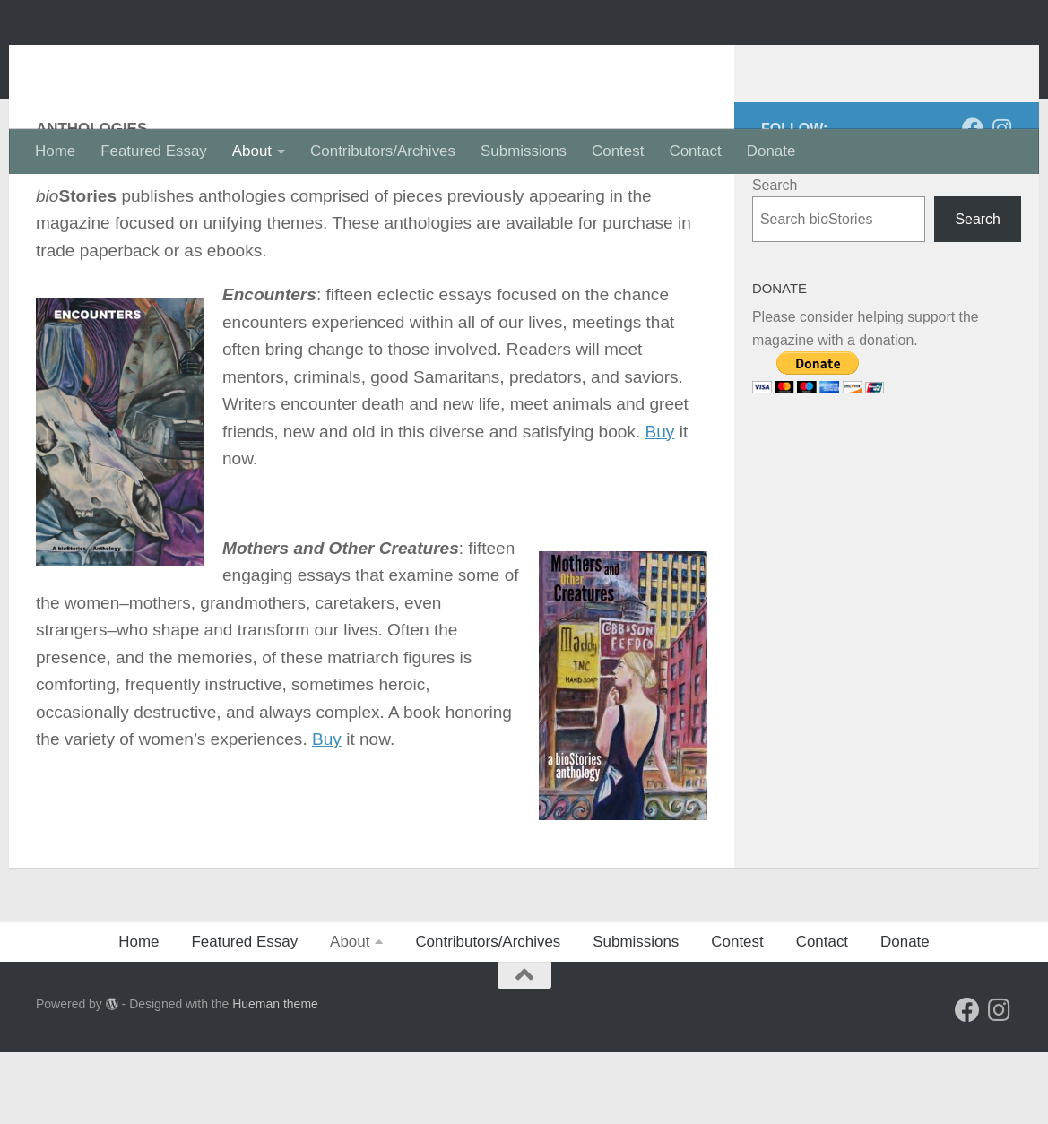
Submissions (524, 151)
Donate (771, 151)
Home (55, 151)
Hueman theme (275, 1075)
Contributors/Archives (382, 151)
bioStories (131, 64)
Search (774, 256)
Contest (618, 151)
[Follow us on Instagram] (1001, 200)
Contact (695, 151)
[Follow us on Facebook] (972, 200)
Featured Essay (153, 151)
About (252, 151)
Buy (660, 503)
